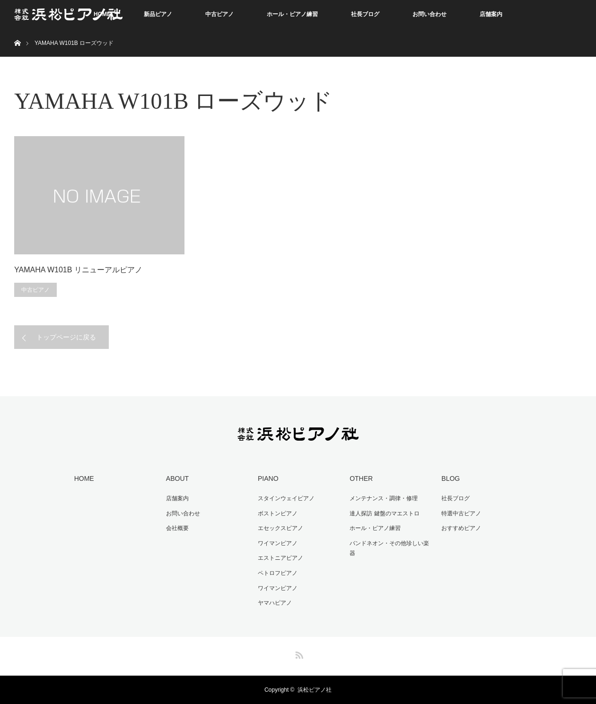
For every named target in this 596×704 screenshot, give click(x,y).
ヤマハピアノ (275, 603)
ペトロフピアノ (278, 573)
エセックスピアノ (280, 528)
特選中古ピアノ (461, 513)
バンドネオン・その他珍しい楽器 (389, 548)
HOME (84, 478)
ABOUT (177, 478)
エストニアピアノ (280, 558)
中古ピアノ (219, 14)
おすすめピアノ (461, 528)
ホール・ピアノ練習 (292, 14)
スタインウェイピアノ (286, 498)
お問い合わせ (429, 14)
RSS (298, 653)
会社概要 (177, 528)
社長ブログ (365, 14)
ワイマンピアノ (278, 543)
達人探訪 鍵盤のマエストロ (384, 513)
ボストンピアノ (278, 513)
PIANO (268, 478)
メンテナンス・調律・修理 (384, 498)
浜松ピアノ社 (315, 690)
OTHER (361, 478)
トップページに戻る (66, 337)
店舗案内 (491, 14)
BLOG (450, 478)
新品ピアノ (158, 14)
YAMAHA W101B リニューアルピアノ (78, 270)
